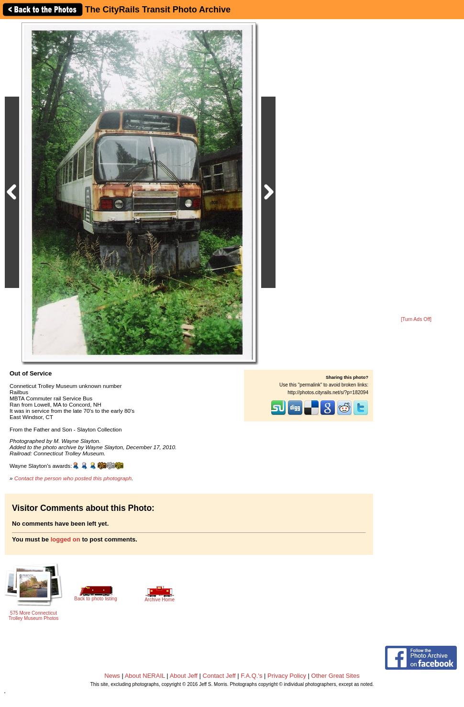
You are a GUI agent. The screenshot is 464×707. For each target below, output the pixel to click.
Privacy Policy (286, 675)
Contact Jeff (219, 675)
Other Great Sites (335, 675)
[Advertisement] (416, 168)
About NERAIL (145, 675)
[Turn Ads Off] (416, 319)
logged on (65, 539)
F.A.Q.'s (251, 675)
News (112, 675)
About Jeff (184, 675)
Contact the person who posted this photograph (73, 478)
